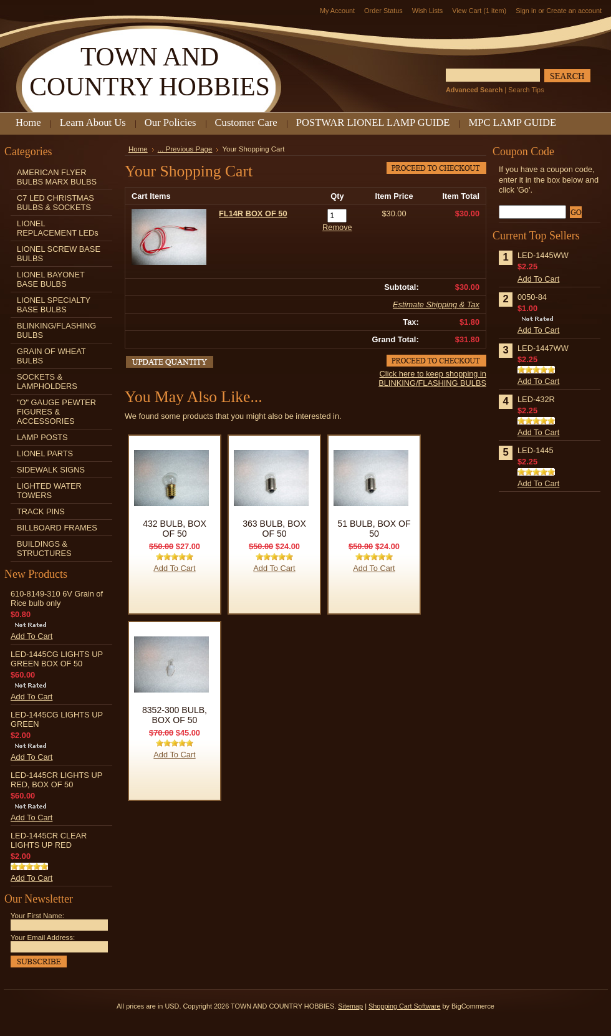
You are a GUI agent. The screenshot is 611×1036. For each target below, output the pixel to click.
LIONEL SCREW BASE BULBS (58, 253)
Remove (337, 227)
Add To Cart (31, 636)
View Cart (479, 10)
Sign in (526, 10)
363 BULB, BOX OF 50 (274, 529)
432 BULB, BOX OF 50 (174, 529)
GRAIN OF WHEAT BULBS (51, 356)
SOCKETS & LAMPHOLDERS (47, 381)
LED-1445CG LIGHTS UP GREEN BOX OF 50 (57, 659)
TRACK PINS (41, 511)
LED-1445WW (543, 255)
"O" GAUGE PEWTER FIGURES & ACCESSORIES (56, 412)
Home (138, 149)
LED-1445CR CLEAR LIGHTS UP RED (49, 840)
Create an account (574, 10)
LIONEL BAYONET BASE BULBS (51, 279)
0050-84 (532, 297)
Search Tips (526, 90)
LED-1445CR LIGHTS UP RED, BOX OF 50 (56, 779)
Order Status (383, 10)
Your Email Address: (43, 937)
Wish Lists (427, 10)
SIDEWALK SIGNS (51, 469)
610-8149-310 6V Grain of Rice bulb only (57, 598)
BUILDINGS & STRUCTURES (44, 548)
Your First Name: (37, 915)
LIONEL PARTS (45, 453)
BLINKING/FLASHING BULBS (56, 330)
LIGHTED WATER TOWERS (49, 490)
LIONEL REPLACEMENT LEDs (58, 228)
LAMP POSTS (42, 437)
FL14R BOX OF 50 (253, 213)
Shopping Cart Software (404, 1006)
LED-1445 (535, 450)
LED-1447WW (543, 348)
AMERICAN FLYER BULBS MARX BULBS (57, 177)
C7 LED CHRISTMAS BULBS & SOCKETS (55, 202)
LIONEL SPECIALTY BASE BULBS (53, 304)
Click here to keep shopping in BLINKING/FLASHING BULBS (432, 378)
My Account (337, 10)
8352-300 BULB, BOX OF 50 (174, 715)
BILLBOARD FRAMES (57, 527)
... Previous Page (185, 149)
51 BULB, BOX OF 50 (373, 529)
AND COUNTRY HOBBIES (149, 71)
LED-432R (536, 399)
